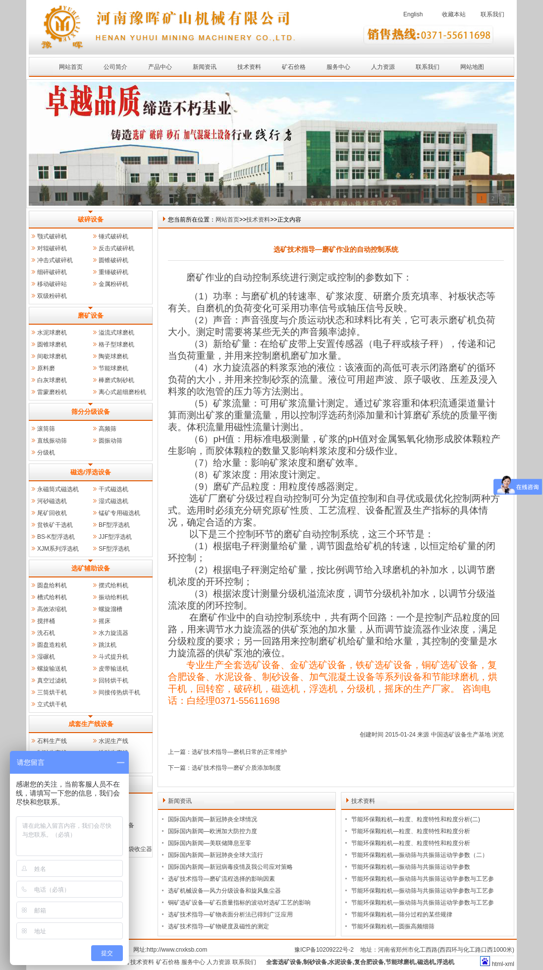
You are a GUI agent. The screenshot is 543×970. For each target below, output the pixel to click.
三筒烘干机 (52, 692)
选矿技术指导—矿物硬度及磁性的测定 (218, 926)
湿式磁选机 (113, 501)
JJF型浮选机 (115, 536)
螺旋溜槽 (110, 609)
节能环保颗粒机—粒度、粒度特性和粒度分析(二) (415, 819)
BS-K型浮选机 (56, 536)
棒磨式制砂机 (116, 380)
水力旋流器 (113, 632)
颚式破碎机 (52, 236)
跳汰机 (107, 644)
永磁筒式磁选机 (58, 489)
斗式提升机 (113, 656)
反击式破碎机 (116, 248)
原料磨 (46, 368)
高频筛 (107, 428)
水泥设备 (340, 962)
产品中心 (160, 66)
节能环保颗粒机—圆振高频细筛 (392, 926)
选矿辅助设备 (90, 568)
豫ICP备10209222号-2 (324, 949)
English (413, 14)
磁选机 (426, 962)
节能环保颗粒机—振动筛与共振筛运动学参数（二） (419, 855)
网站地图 (472, 66)
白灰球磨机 (52, 380)
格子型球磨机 (116, 344)
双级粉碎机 (52, 295)
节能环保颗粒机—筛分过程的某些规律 (401, 914)
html (497, 964)
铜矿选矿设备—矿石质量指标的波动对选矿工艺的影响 (239, 902)
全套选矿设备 (284, 962)
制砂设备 (315, 962)
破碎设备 (91, 219)
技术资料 (249, 66)
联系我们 (492, 14)
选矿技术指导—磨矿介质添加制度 (236, 767)
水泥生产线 (113, 741)
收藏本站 (454, 14)
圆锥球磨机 (52, 344)
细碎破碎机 (52, 272)
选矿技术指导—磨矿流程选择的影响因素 (221, 878)
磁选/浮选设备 (90, 472)
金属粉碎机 (113, 284)
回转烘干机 (113, 680)
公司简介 (115, 66)
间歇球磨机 (52, 356)
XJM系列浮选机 (58, 548)
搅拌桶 (46, 621)
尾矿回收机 (52, 513)
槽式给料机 (52, 597)
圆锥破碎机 (113, 260)
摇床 (104, 621)
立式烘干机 (52, 704)
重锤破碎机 (113, 272)
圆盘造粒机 (52, 644)
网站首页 (71, 66)
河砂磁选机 (52, 501)
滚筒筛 (46, 428)
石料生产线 (52, 741)
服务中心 (338, 66)
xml (509, 964)
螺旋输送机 (52, 668)
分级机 (46, 452)
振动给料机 (113, 597)
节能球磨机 (113, 368)
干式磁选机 (113, 489)
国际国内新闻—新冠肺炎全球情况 (212, 819)
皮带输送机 (113, 668)
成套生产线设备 (90, 724)
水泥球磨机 (52, 332)
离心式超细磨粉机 (122, 392)
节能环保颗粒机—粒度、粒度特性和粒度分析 (410, 831)
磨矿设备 (91, 315)
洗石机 (46, 632)
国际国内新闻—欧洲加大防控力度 (212, 831)
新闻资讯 (205, 66)
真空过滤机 (52, 680)
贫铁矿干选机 (55, 524)
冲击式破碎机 (55, 260)
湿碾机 (46, 656)
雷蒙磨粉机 (52, 392)
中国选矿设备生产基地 (460, 734)
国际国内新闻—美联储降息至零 (209, 843)
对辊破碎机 (52, 248)
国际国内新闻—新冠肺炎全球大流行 (215, 855)
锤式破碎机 (113, 236)
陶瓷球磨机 (113, 356)
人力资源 (383, 66)
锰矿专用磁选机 (119, 513)
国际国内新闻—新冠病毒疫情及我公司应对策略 (230, 866)
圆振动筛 (110, 440)
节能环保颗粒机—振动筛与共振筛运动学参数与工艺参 (422, 878)
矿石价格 (294, 66)
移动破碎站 (52, 284)
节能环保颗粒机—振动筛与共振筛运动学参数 (410, 866)
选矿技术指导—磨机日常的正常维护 (239, 751)
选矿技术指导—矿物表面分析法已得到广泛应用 (230, 914)
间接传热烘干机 (119, 692)
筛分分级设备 (90, 411)
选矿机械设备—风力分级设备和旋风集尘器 (224, 890)
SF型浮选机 (114, 548)
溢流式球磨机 (116, 332)
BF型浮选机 (114, 524)
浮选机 (445, 962)
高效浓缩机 (52, 609)
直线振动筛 (52, 440)
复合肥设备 (369, 962)
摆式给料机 (113, 585)
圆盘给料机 (52, 585)
